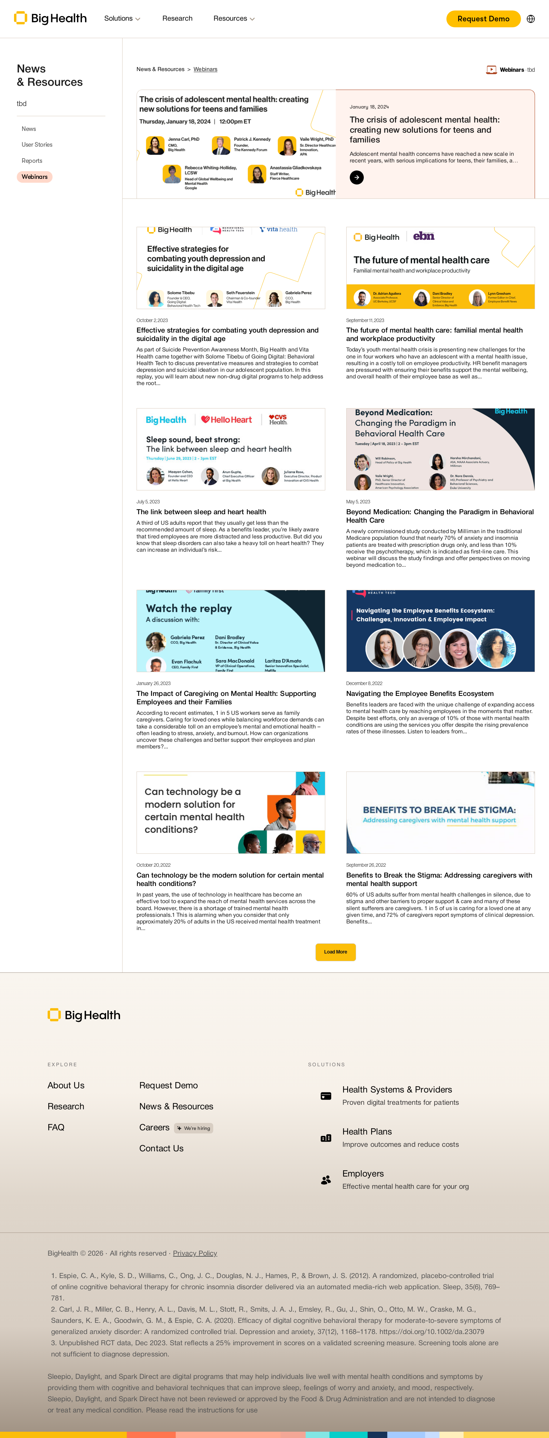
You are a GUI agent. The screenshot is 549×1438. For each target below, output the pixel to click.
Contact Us (161, 1149)
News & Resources (176, 1107)
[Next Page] (335, 952)
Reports (32, 160)
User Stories (37, 144)
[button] (528, 19)
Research (66, 1107)
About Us (66, 1086)
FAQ (56, 1128)
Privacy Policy (195, 1254)
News (29, 128)
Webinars (35, 176)
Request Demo (484, 18)
